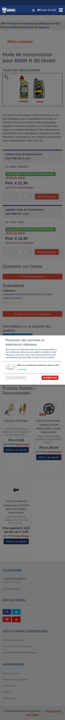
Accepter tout (50, 377)
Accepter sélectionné (16, 378)
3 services (21, 369)
